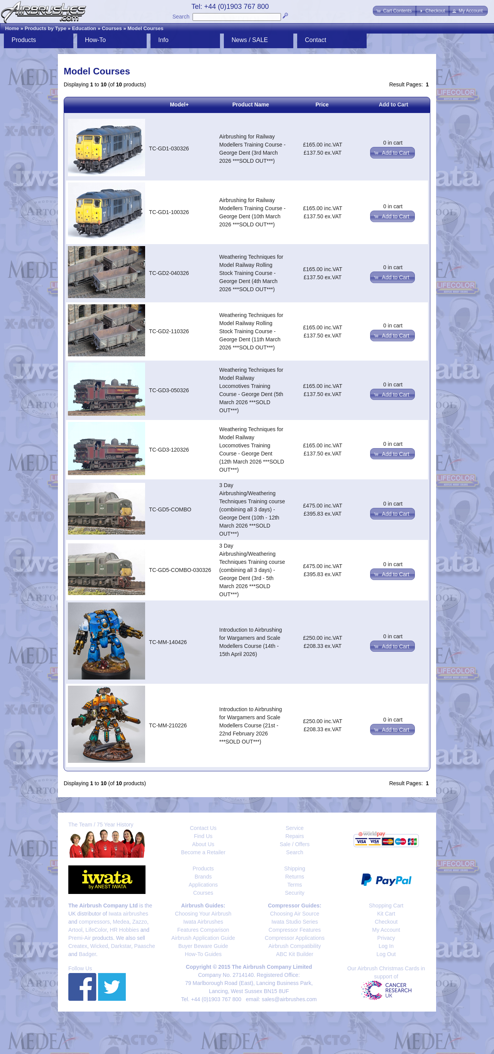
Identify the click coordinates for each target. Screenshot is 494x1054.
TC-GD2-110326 (169, 331)
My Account (386, 930)
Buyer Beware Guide (203, 946)
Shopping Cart (386, 905)
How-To (95, 40)
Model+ (179, 104)
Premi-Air (79, 938)
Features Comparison (203, 930)
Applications (203, 885)
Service (295, 828)
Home (12, 28)
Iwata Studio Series (294, 922)
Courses (112, 28)
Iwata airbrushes (128, 914)
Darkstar (121, 946)
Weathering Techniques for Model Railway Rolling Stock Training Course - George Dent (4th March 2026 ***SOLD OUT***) (251, 273)
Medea (121, 922)
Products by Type (45, 28)
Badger (87, 954)
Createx (77, 946)
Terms (294, 885)
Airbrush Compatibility (294, 946)
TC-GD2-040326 (169, 273)
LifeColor (96, 930)
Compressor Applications (295, 938)
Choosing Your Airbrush (203, 914)
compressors (94, 922)
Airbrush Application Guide (203, 938)
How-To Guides (203, 954)
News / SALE (250, 40)
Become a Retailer (203, 852)
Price (321, 104)
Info (163, 40)
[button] (394, 11)
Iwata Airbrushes (203, 922)
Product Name (250, 104)
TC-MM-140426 (168, 642)
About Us (203, 844)
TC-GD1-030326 (169, 148)
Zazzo (139, 922)
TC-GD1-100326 (169, 212)
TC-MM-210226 (168, 725)
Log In (386, 946)
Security (295, 893)
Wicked (99, 946)
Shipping (294, 868)
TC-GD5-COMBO (170, 509)
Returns (294, 877)
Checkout (386, 922)
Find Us (203, 836)
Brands (203, 877)
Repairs (294, 836)
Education (84, 28)
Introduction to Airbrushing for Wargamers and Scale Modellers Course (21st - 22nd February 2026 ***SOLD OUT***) (250, 725)
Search (181, 16)
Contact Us (203, 828)
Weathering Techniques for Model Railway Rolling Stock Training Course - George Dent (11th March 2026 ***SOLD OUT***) (251, 331)
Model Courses (145, 28)
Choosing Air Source (295, 914)
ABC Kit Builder (294, 954)
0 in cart (393, 143)
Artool (75, 930)
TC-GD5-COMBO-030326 (180, 570)
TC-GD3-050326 (169, 390)
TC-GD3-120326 (169, 450)
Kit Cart (386, 914)
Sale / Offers (295, 844)
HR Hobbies (124, 930)
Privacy (386, 938)
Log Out (386, 954)
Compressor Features (295, 930)
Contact (315, 40)
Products (24, 40)
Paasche (144, 946)
